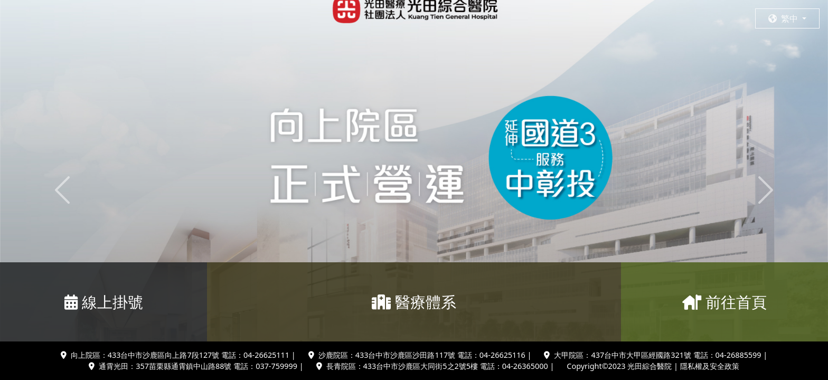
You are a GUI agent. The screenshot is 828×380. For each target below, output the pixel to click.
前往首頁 (724, 301)
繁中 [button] (784, 18)
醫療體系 (414, 301)
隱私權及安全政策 (709, 366)
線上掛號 (103, 301)
